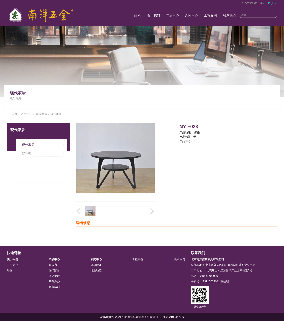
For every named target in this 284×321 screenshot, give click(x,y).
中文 (262, 3)
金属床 (53, 264)
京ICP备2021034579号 (170, 316)
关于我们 (153, 15)
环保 (9, 270)
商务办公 (54, 281)
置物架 (26, 153)
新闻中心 (191, 15)
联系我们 (229, 15)
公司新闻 (96, 264)
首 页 (137, 15)
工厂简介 (12, 264)
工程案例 (210, 15)
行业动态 (96, 270)
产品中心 (172, 15)
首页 (14, 114)
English (272, 3)
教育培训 (54, 286)
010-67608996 (249, 3)
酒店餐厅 (54, 275)
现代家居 (41, 114)
